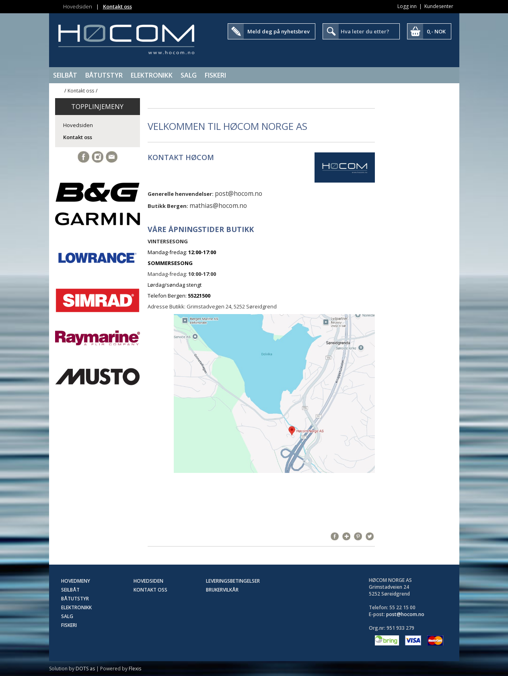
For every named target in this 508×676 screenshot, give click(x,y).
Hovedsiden (77, 6)
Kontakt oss (117, 6)
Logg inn (407, 6)
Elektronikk (152, 75)
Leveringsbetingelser (233, 580)
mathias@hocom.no (218, 205)
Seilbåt (65, 75)
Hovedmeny (75, 580)
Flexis (135, 668)
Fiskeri (215, 75)
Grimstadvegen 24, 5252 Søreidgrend (232, 306)
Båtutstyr (104, 75)
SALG (189, 75)
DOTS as (85, 668)
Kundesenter (438, 6)
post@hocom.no (238, 193)
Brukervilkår (222, 589)
